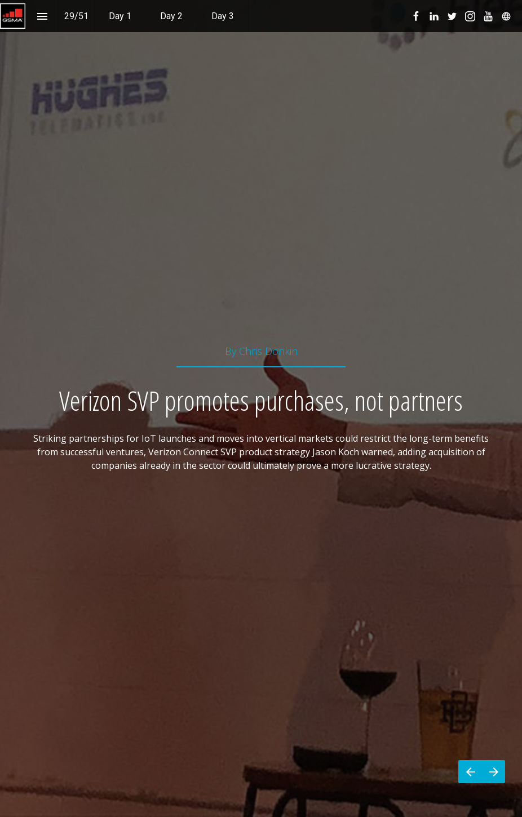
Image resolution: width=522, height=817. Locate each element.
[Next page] (493, 771)
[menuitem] (120, 16)
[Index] (42, 16)
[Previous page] (470, 771)
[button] (12, 16)
